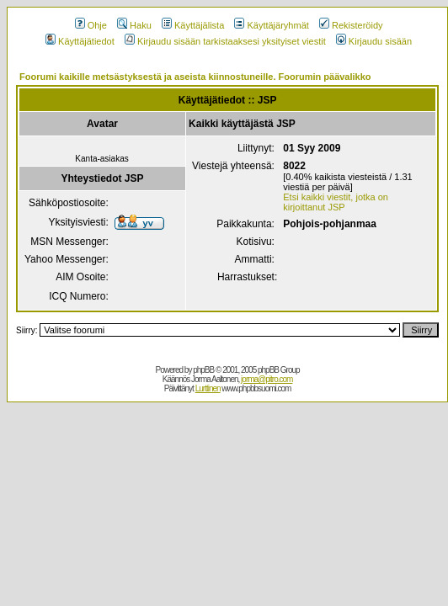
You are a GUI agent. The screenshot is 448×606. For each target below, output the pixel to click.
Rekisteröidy (351, 25)
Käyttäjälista (193, 25)
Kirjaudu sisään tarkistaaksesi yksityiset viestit (225, 41)
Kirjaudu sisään (374, 41)
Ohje (91, 25)
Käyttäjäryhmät (271, 25)
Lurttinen (208, 388)
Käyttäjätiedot (80, 41)
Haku (134, 25)
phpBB (203, 370)
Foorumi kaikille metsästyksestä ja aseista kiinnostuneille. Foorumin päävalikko (195, 77)
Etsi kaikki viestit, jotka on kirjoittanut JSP (335, 202)
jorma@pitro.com (266, 379)
